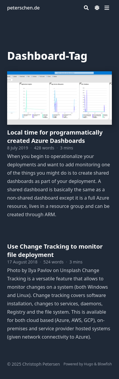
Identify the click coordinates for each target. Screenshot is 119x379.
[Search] (86, 7)
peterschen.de (23, 7)
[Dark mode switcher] (97, 7)
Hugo (88, 364)
